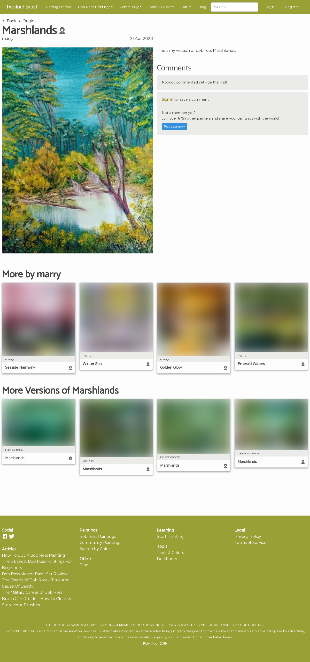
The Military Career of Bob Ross (32, 592)
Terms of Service (250, 542)
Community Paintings (100, 542)
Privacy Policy (247, 536)
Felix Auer (151, 643)
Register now (174, 126)
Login (269, 7)
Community (129, 7)
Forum (186, 7)
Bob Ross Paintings (94, 7)
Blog (202, 7)
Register (292, 7)
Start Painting (170, 536)
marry (8, 38)
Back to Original (20, 21)
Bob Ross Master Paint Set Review (35, 574)
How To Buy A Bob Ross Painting (33, 555)
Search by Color (94, 549)
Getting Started (58, 7)
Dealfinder (167, 558)
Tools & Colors (159, 7)
